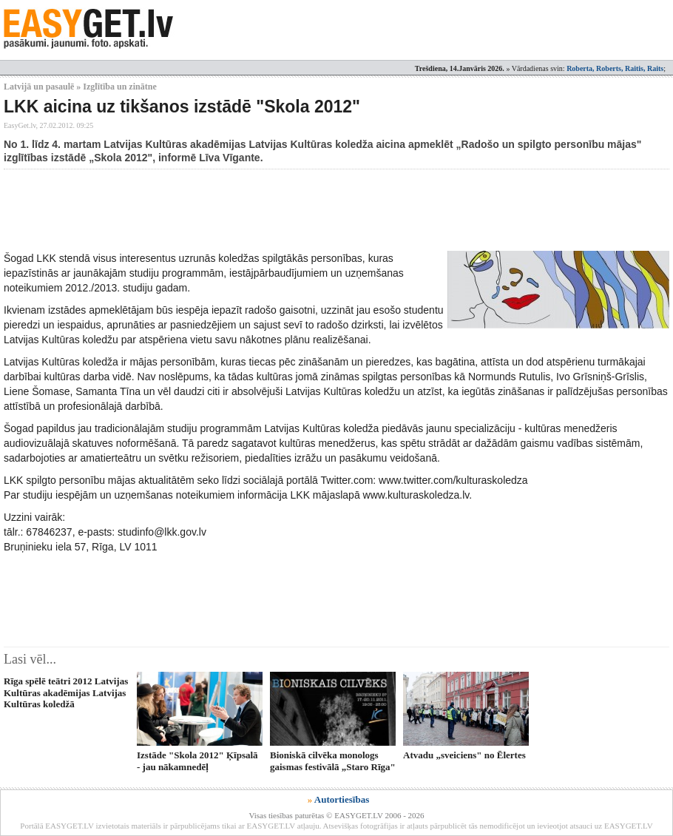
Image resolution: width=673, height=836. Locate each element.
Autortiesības (341, 799)
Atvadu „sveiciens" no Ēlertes (464, 755)
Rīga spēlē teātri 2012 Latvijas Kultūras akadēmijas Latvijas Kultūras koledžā (66, 692)
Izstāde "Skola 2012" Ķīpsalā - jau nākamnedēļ (197, 760)
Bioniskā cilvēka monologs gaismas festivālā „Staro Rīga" (333, 760)
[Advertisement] (273, 210)
